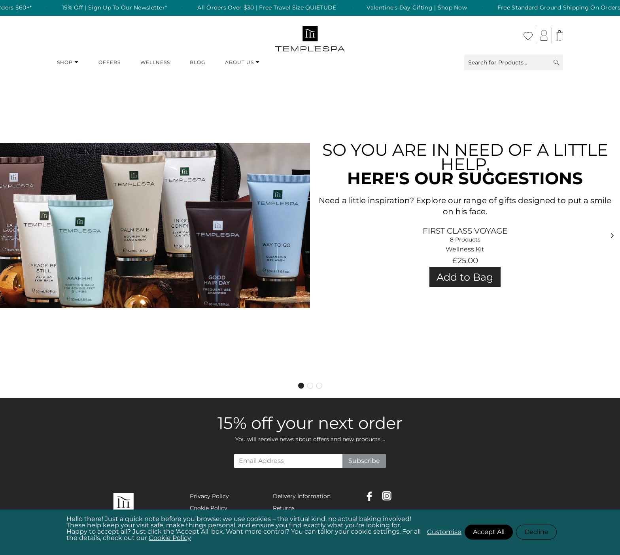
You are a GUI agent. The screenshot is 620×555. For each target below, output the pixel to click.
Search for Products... (513, 62)
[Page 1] (301, 386)
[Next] (613, 235)
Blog (197, 62)
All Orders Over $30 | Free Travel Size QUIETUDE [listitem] (274, 8)
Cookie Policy (170, 538)
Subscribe (364, 460)
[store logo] (310, 35)
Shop (68, 62)
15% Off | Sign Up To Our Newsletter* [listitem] (122, 8)
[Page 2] (310, 386)
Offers (109, 62)
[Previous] (6, 235)
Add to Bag (465, 277)
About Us (242, 62)
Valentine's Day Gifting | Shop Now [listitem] (424, 8)
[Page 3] (319, 386)
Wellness (155, 62)
